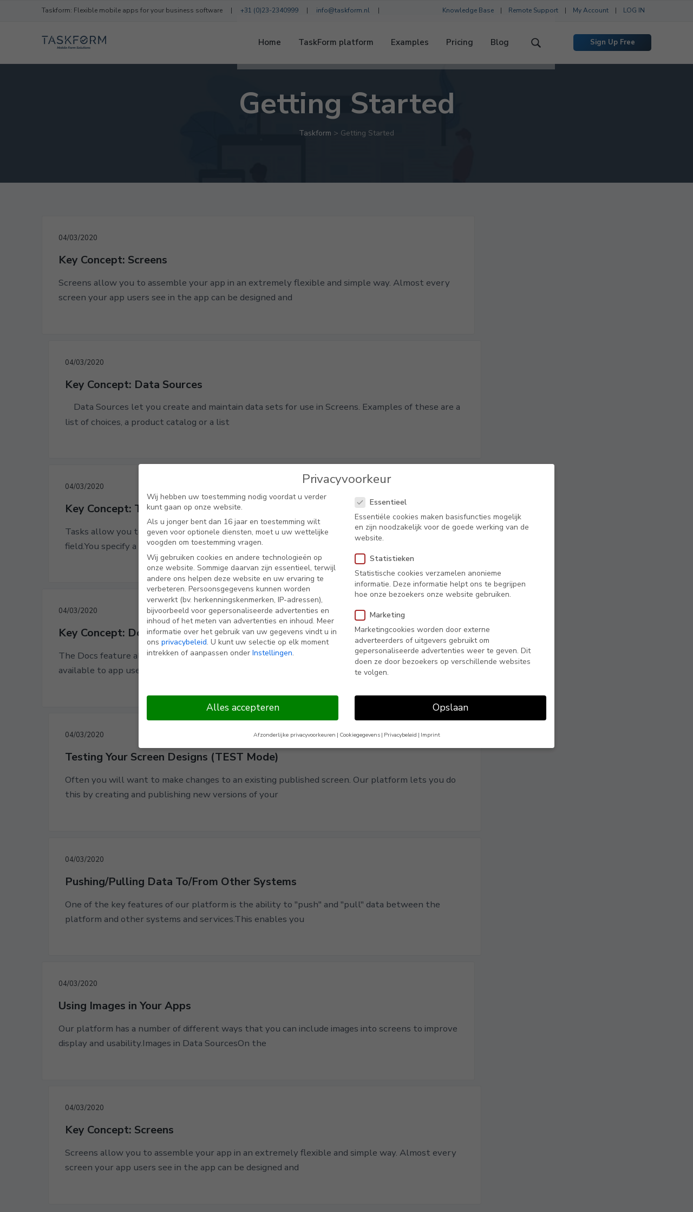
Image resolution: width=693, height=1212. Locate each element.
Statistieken (388, 558)
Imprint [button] (430, 735)
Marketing (383, 615)
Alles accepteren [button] (242, 707)
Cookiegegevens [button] (359, 735)
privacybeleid (184, 642)
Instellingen (272, 653)
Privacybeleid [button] (400, 735)
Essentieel (384, 502)
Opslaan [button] (450, 707)
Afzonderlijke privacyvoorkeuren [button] (294, 735)
